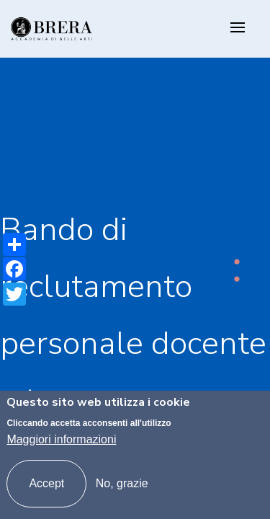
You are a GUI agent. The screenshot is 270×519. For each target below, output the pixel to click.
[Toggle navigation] (237, 28)
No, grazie (122, 483)
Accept (46, 483)
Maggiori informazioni (61, 439)
